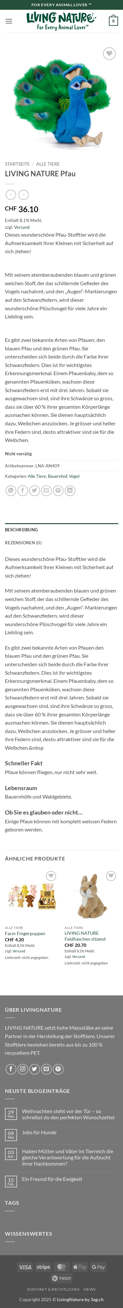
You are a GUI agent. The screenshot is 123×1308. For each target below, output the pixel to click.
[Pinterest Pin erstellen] (58, 490)
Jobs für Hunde (39, 1132)
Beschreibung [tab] (21, 529)
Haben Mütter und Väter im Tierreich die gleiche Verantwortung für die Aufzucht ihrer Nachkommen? (67, 1157)
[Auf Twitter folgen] (34, 1069)
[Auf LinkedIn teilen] (70, 490)
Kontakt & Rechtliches (53, 1289)
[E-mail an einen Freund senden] (46, 490)
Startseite (17, 164)
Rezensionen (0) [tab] (23, 542)
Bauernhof (57, 476)
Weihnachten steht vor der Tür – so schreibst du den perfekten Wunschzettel (68, 1114)
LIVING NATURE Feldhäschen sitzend (85, 936)
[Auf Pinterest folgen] (58, 1069)
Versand (22, 227)
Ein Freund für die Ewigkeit (52, 1179)
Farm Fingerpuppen (25, 933)
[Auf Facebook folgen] (11, 1069)
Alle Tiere (48, 164)
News (89, 1289)
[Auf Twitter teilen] (34, 490)
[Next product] (11, 195)
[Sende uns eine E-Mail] (46, 1069)
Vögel (74, 476)
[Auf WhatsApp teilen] (11, 490)
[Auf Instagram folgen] (22, 1069)
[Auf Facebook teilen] (22, 490)
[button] (9, 21)
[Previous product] (23, 195)
